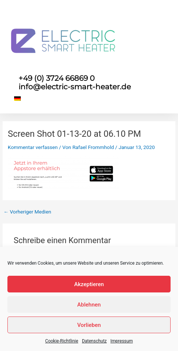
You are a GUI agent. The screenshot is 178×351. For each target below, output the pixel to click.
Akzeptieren (89, 284)
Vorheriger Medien (27, 212)
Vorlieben (89, 325)
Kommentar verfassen (33, 147)
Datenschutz (94, 341)
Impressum (122, 341)
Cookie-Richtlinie (61, 341)
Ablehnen (88, 304)
